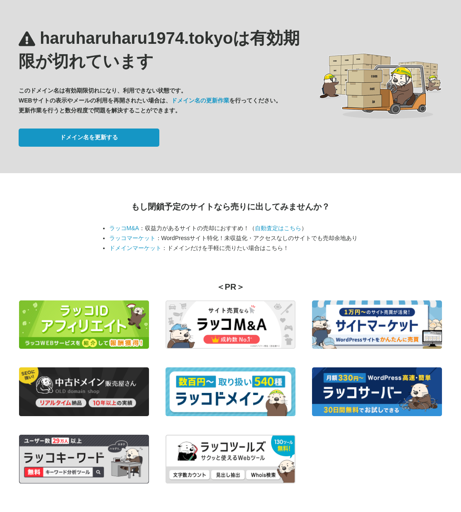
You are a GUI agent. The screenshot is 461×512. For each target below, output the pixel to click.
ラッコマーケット (132, 238)
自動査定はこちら (278, 228)
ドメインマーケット (135, 248)
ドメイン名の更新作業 (200, 100)
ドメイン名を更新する (89, 137)
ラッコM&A (124, 228)
